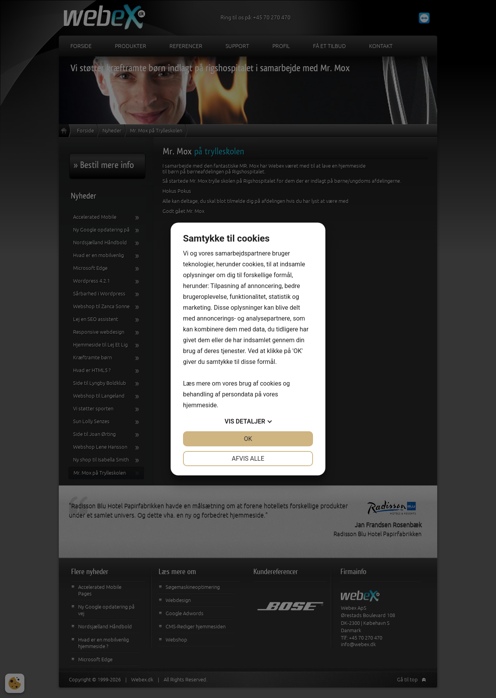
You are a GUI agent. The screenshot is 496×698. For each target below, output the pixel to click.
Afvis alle (248, 458)
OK (248, 438)
